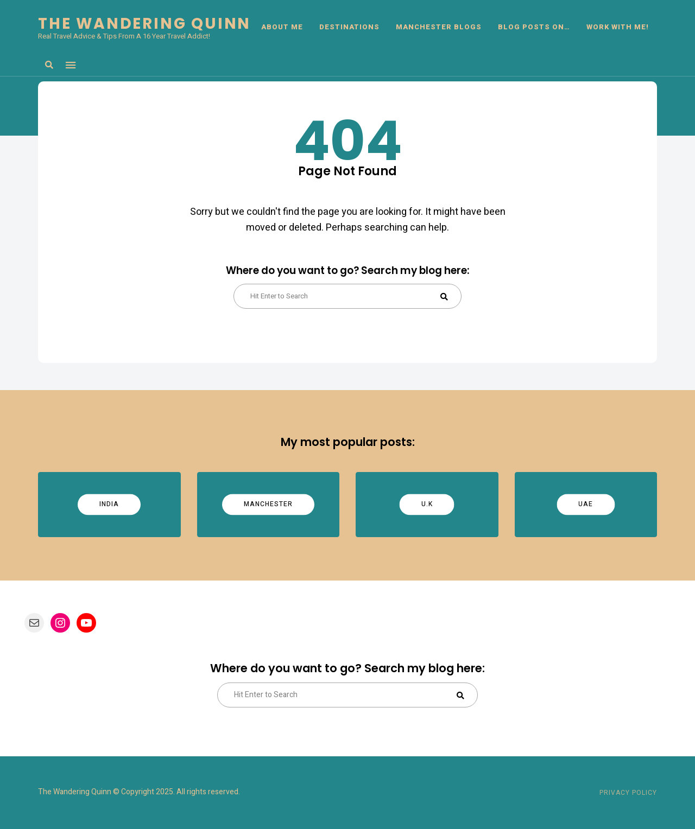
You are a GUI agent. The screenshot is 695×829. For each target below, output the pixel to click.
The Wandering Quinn (144, 24)
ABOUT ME (282, 27)
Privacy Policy (628, 793)
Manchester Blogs (439, 27)
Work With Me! (617, 27)
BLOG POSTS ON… (534, 27)
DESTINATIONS (349, 27)
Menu (70, 65)
